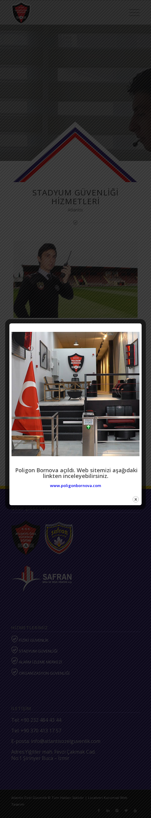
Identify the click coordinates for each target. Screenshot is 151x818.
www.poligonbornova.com (75, 485)
